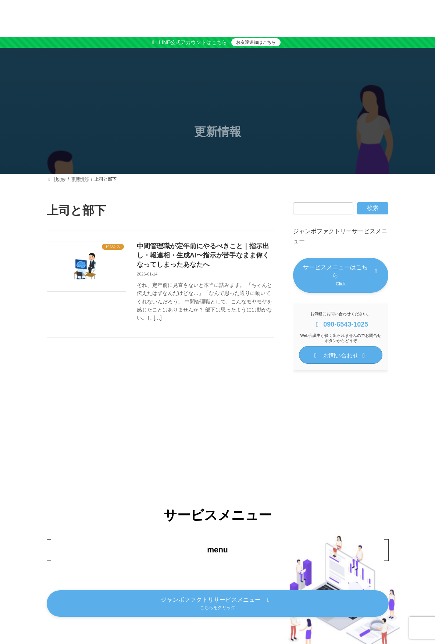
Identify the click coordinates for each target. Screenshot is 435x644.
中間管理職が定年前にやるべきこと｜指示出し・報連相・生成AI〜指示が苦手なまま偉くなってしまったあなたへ (203, 255)
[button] (340, 276)
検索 (373, 208)
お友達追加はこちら (256, 42)
